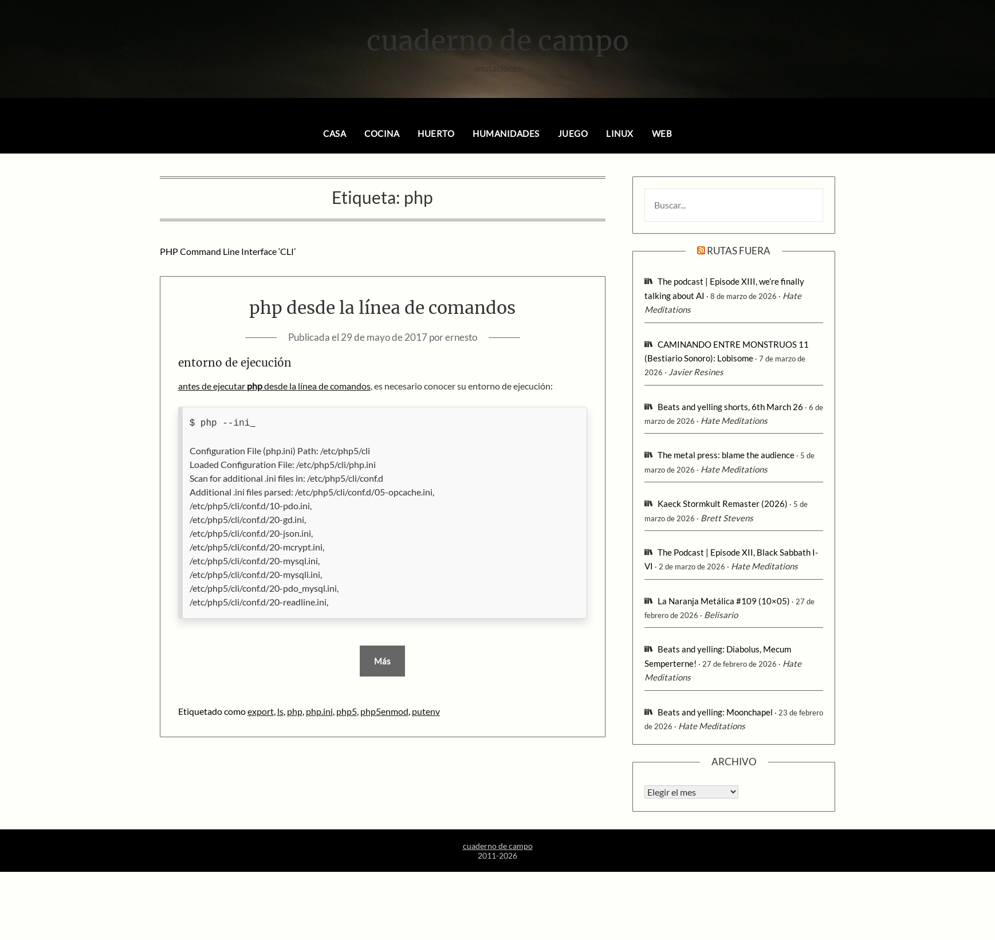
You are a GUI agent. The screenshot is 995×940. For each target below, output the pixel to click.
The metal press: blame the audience (726, 455)
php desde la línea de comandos (382, 307)
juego (573, 133)
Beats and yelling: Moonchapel (715, 712)
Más (382, 661)
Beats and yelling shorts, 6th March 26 (730, 407)
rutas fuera (738, 251)
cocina (381, 133)
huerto (436, 133)
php (294, 711)
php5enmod (384, 711)
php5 (346, 711)
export (260, 711)
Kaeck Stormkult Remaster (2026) (723, 503)
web (662, 133)
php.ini (319, 711)
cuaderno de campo (498, 40)
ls (280, 711)
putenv (426, 711)
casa (334, 133)
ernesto (461, 337)
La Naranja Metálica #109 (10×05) (724, 601)
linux (620, 133)
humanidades (506, 133)
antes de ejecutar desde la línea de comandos (274, 385)
